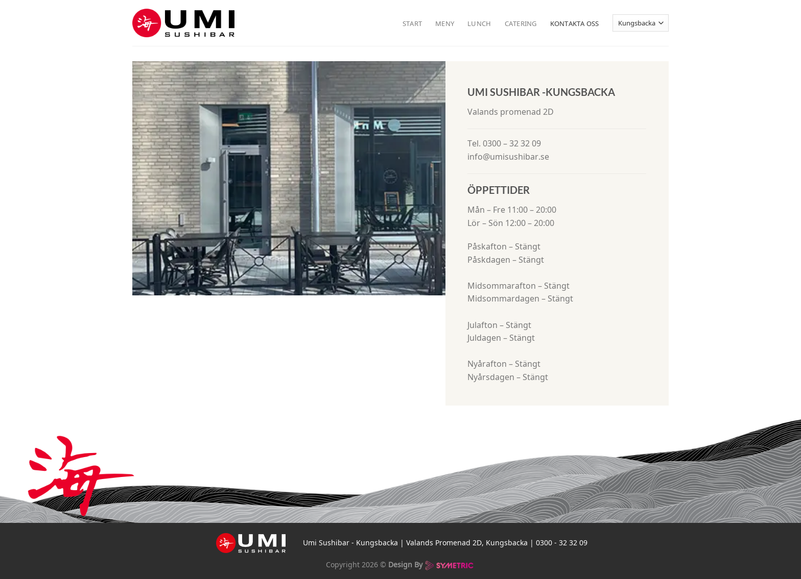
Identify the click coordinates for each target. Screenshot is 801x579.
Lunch (479, 23)
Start (412, 23)
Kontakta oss (574, 23)
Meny (444, 23)
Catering (521, 23)
